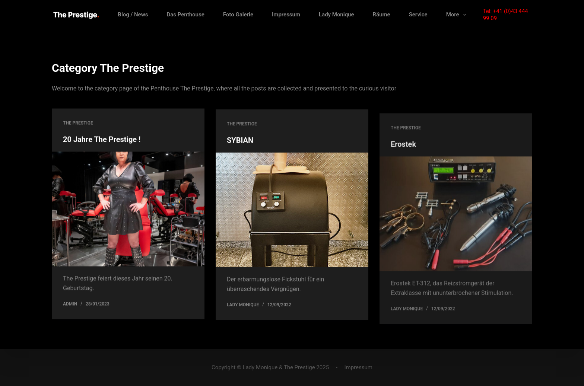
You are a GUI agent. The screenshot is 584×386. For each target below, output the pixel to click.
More (457, 14)
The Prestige (78, 123)
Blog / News (133, 14)
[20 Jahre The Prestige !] (128, 209)
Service (418, 14)
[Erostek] (456, 219)
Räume (381, 14)
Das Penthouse (185, 14)
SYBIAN (240, 141)
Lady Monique (336, 14)
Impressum (286, 14)
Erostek (403, 149)
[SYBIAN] (292, 211)
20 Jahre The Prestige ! (102, 139)
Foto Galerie (238, 14)
